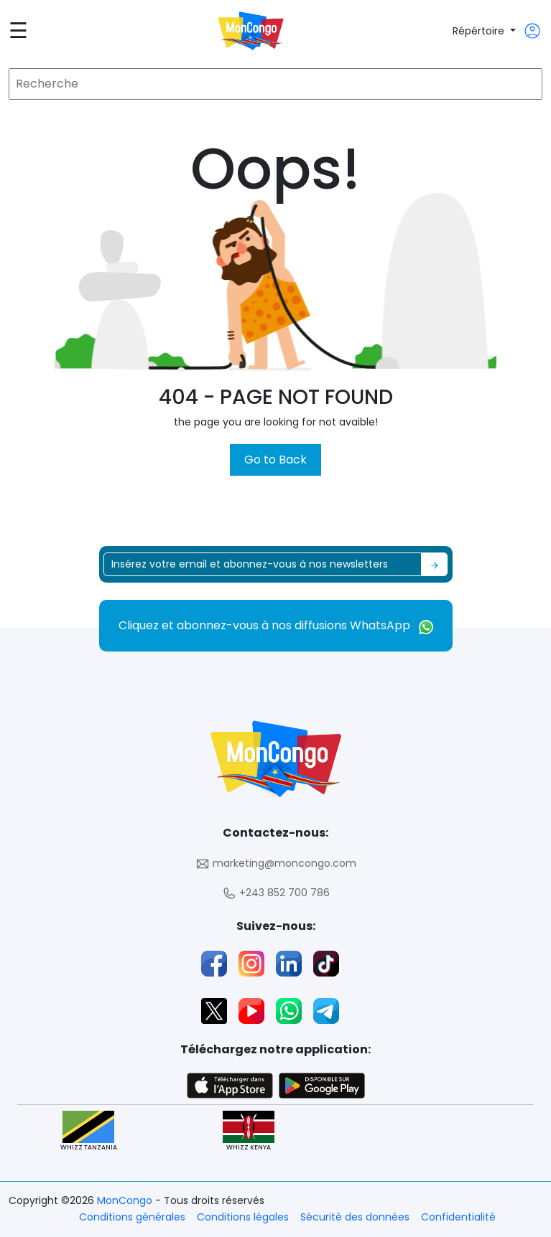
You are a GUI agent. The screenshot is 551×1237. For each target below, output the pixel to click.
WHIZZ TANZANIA (88, 1131)
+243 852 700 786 (276, 892)
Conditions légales (243, 1217)
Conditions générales (132, 1217)
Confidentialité (458, 1217)
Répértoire (480, 31)
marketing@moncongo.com (275, 863)
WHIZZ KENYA (248, 1131)
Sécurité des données (354, 1217)
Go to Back (275, 459)
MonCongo (126, 1200)
